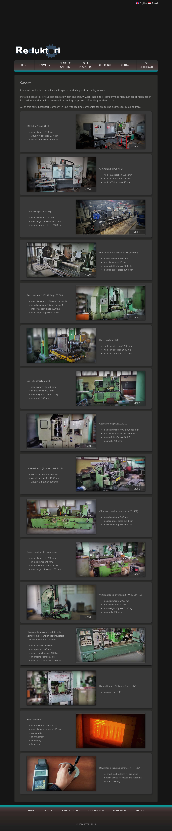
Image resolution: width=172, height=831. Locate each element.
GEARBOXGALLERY (65, 65)
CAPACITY (44, 65)
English (141, 3)
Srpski (153, 3)
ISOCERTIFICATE (147, 65)
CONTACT (126, 65)
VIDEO (137, 146)
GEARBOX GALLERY (70, 810)
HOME (24, 65)
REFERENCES (105, 65)
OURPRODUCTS (85, 65)
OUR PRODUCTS (96, 810)
